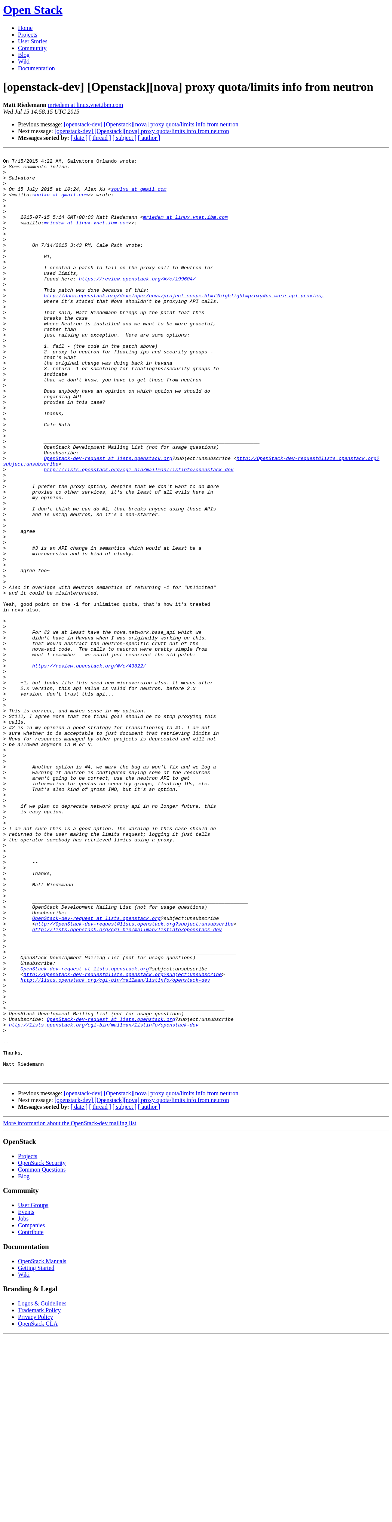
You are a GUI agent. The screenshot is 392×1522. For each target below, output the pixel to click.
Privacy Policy (35, 1502)
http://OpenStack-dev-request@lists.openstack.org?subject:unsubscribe (134, 1078)
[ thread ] (100, 138)
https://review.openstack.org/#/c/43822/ (89, 768)
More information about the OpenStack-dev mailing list (69, 1308)
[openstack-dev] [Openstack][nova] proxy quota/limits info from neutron (151, 124)
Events (26, 1397)
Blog (24, 55)
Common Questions (42, 1354)
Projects (27, 34)
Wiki (24, 61)
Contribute (30, 1417)
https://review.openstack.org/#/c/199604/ (137, 304)
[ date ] (79, 138)
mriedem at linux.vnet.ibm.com (85, 105)
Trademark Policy (39, 1495)
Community (32, 48)
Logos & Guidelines (42, 1488)
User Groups (33, 1390)
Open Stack (32, 9)
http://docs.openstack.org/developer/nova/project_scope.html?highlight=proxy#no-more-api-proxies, (184, 324)
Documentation (36, 68)
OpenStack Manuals (42, 1446)
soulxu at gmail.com (138, 196)
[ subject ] (125, 138)
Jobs (23, 1403)
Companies (31, 1410)
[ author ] (149, 138)
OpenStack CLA (38, 1509)
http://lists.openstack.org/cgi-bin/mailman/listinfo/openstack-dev (138, 533)
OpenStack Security (42, 1348)
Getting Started (36, 1453)
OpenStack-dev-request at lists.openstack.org (108, 519)
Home (25, 28)
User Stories (33, 41)
